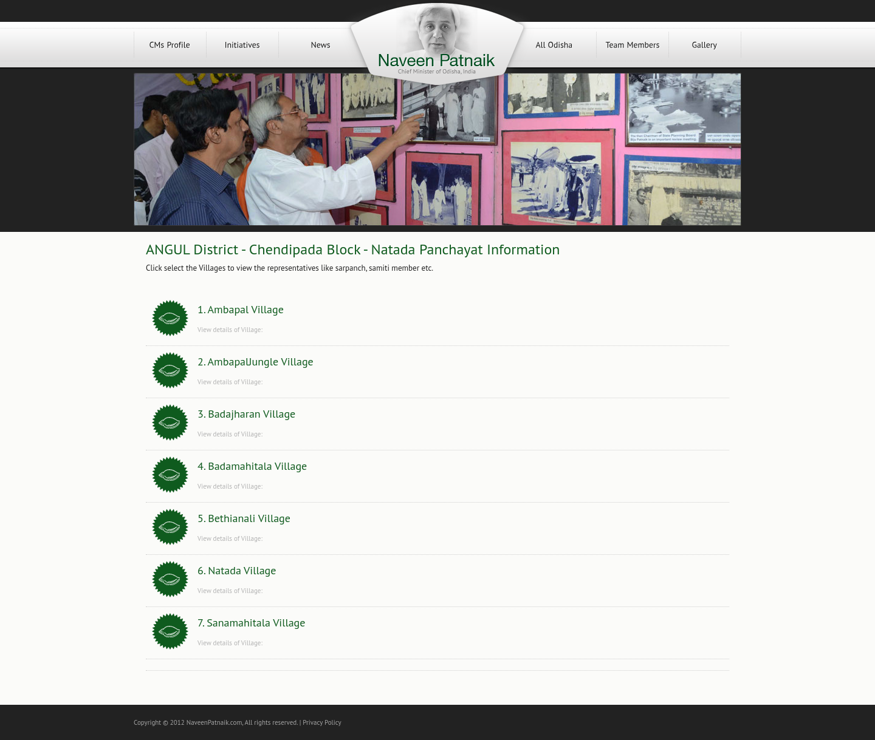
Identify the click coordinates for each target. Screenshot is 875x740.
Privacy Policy (322, 722)
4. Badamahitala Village (252, 466)
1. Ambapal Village (240, 309)
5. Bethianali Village (243, 518)
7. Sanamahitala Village (251, 623)
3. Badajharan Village (246, 414)
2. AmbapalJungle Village (255, 361)
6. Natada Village (236, 570)
